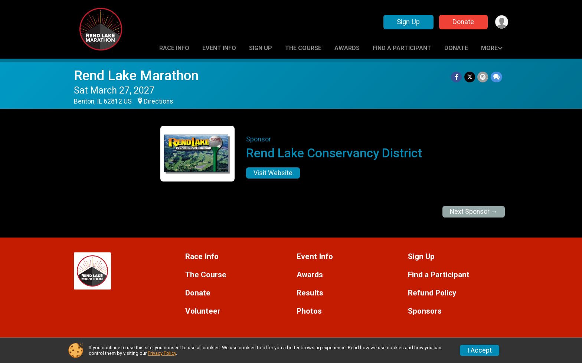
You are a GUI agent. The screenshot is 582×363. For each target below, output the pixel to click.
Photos (309, 311)
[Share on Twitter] (470, 77)
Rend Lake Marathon (136, 76)
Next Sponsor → (474, 211)
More (489, 48)
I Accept (479, 350)
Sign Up (407, 22)
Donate (463, 22)
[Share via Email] (483, 77)
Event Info (219, 48)
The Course (303, 48)
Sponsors (425, 311)
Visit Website (273, 173)
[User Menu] (501, 22)
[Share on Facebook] (457, 77)
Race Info (174, 48)
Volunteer (202, 311)
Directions (158, 101)
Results (310, 293)
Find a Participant (402, 48)
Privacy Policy (162, 353)
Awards (347, 48)
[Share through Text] (496, 77)
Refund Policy (432, 293)
